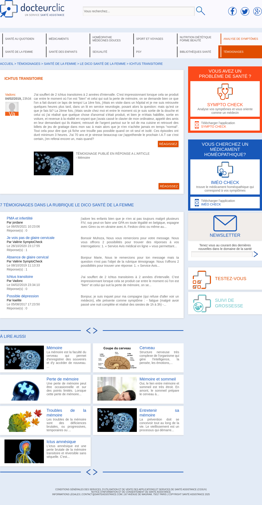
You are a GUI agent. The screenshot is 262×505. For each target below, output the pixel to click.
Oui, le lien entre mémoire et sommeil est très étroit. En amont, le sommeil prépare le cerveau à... (138, 389)
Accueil (6, 64)
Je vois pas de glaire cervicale (30, 238)
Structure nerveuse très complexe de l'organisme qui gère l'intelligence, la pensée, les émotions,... (138, 357)
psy (139, 51)
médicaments (59, 38)
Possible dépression (23, 296)
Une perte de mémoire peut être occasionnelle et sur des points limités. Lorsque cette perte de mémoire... (45, 389)
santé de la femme (19, 51)
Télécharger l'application (225, 125)
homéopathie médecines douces (106, 39)
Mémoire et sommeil (158, 379)
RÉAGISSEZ (168, 144)
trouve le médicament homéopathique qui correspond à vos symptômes (225, 177)
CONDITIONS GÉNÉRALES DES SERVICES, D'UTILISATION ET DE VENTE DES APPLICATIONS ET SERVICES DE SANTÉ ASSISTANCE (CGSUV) (131, 489)
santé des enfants (63, 51)
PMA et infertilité (20, 218)
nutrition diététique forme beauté (195, 39)
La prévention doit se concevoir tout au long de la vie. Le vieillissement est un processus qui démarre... (138, 420)
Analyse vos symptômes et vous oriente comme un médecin (225, 98)
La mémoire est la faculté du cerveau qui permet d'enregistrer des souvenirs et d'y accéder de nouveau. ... (45, 357)
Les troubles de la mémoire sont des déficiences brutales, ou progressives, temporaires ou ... (45, 420)
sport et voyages (149, 38)
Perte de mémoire (63, 379)
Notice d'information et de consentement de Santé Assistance (131, 492)
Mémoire (84, 157)
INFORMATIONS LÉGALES (66, 494)
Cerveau (147, 348)
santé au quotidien (19, 38)
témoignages (233, 51)
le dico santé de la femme (103, 64)
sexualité (99, 51)
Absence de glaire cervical (28, 257)
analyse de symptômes (240, 38)
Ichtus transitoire (20, 277)
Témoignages (28, 64)
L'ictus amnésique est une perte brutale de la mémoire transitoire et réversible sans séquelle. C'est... (45, 451)
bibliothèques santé (195, 51)
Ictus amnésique (61, 441)
